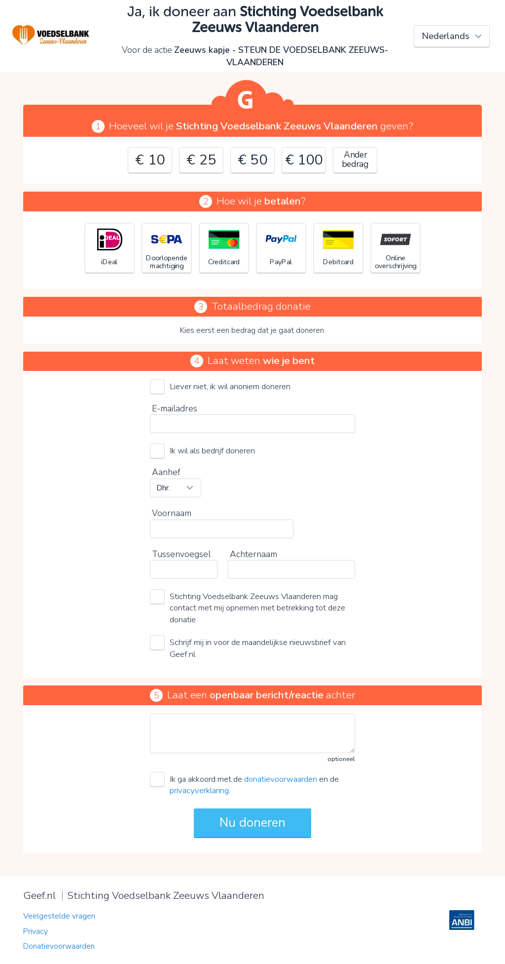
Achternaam (253, 554)
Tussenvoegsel (181, 554)
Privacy (35, 931)
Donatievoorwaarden (59, 946)
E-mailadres (174, 408)
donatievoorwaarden (280, 779)
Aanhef (166, 472)
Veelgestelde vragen (59, 916)
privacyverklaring (199, 790)
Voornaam (171, 513)
